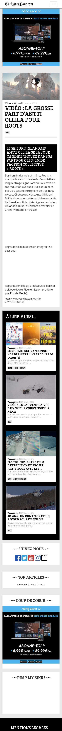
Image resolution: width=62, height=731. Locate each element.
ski (7, 132)
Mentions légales (29, 727)
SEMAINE (22, 584)
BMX (10, 368)
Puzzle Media (18, 293)
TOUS (42, 584)
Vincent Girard (13, 103)
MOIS (33, 584)
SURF (22, 368)
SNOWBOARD (19, 479)
